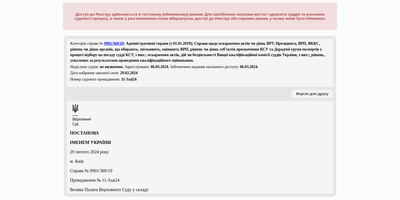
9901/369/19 (114, 43)
